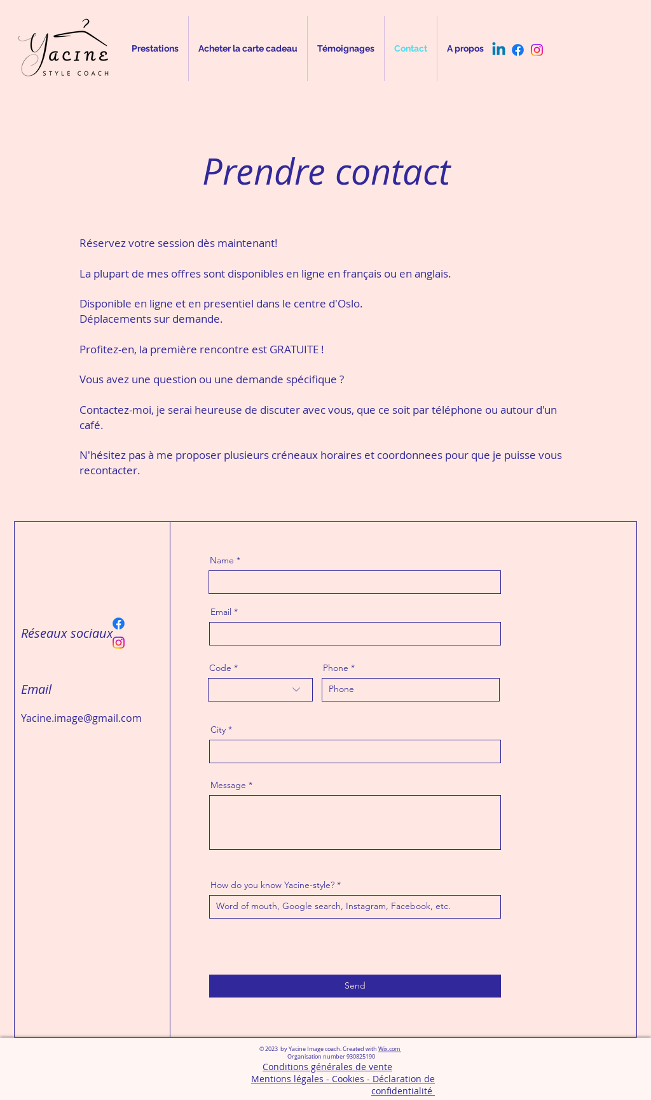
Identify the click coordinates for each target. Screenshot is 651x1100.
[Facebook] (518, 50)
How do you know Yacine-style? (273, 884)
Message (228, 784)
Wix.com (389, 1049)
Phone (335, 667)
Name (222, 560)
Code (220, 667)
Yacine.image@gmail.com (81, 718)
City (218, 729)
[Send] (355, 986)
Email (220, 611)
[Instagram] (537, 50)
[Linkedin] (499, 50)
